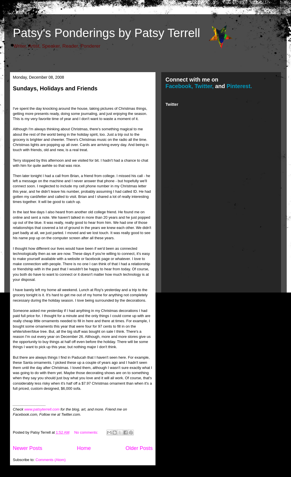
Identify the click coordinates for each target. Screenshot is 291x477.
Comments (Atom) (51, 460)
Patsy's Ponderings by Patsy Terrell (106, 33)
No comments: (86, 432)
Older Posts (139, 448)
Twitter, (204, 86)
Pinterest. (239, 86)
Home (84, 448)
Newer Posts (27, 448)
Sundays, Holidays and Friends (55, 88)
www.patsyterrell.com (41, 409)
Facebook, (179, 86)
